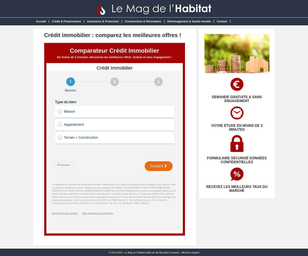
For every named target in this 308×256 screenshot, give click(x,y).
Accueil (41, 21)
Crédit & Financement (66, 21)
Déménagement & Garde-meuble (189, 21)
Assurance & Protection (103, 21)
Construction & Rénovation (143, 21)
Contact (222, 21)
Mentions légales (190, 252)
